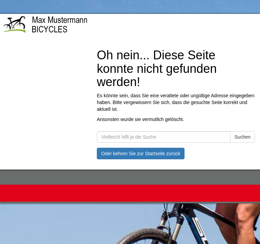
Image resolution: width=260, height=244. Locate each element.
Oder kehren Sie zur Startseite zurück (140, 153)
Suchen (243, 137)
